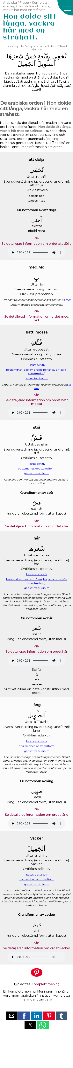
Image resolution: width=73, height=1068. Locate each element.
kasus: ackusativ (36, 574)
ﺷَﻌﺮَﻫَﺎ (15, 56)
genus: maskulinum (36, 473)
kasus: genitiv (36, 364)
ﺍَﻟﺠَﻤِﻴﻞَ (27, 64)
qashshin (36, 46)
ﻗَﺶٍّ (30, 56)
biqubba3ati (21, 46)
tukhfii (9, 46)
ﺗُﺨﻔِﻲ (59, 56)
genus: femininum (36, 378)
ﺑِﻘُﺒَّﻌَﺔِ (44, 56)
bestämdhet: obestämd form (36, 468)
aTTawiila (62, 46)
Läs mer (65, 299)
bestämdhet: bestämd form (36, 745)
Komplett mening (45, 984)
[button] (65, 7)
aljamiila (37, 49)
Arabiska (10, 2)
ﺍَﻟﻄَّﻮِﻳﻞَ (46, 64)
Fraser (24, 2)
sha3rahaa (49, 46)
